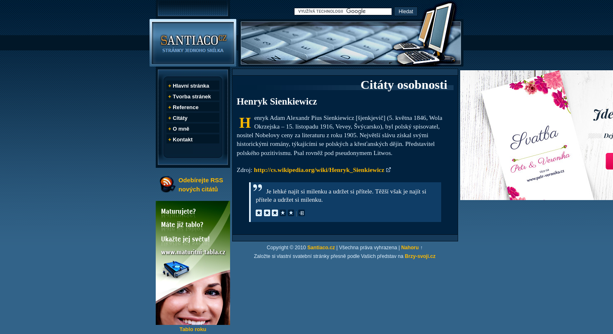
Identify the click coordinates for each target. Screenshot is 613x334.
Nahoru (410, 247)
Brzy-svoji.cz (420, 256)
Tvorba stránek (192, 96)
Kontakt (182, 139)
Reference (185, 107)
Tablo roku (192, 329)
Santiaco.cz (321, 247)
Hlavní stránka (191, 86)
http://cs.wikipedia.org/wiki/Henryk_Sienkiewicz (319, 169)
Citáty (180, 118)
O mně (181, 129)
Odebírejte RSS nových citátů (200, 184)
